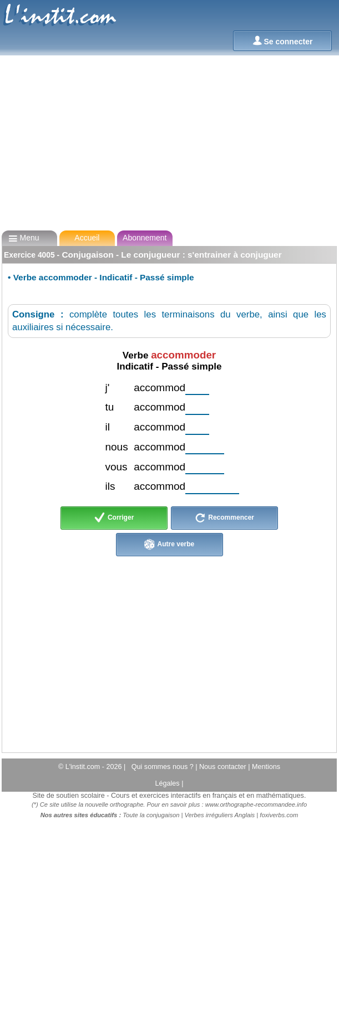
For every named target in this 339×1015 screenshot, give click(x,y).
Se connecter (282, 40)
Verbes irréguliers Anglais (220, 815)
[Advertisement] (168, 143)
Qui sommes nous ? (163, 767)
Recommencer (224, 518)
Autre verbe (169, 544)
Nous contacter (223, 767)
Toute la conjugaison (151, 815)
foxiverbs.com (279, 815)
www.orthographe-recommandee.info (256, 804)
